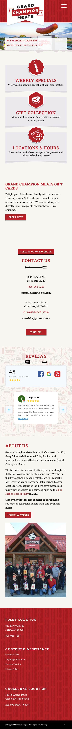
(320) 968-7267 (36, 286)
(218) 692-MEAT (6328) (36, 312)
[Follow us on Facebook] (36, 252)
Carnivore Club (12, 654)
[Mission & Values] (18, 515)
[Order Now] (15, 217)
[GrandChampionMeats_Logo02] (29, 18)
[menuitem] (62, 6)
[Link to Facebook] (64, 724)
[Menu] (62, 6)
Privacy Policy (12, 669)
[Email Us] (36, 332)
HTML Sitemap (41, 725)
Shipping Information (15, 659)
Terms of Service (13, 664)
